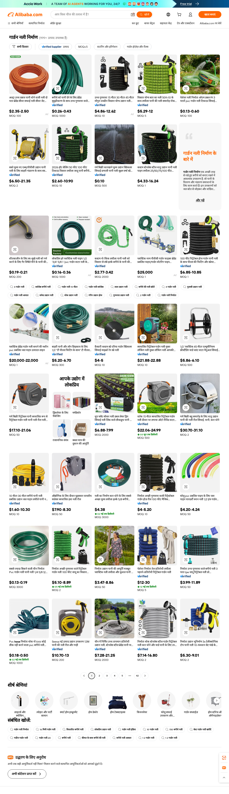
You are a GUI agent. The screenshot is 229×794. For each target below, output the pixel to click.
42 (137, 675)
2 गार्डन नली (143, 295)
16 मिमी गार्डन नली (45, 729)
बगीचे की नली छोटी (145, 286)
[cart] (180, 15)
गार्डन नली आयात (19, 295)
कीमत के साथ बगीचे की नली (91, 737)
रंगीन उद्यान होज (93, 295)
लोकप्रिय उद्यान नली (101, 729)
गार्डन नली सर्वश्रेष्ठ (94, 286)
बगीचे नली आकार (122, 737)
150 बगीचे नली (173, 729)
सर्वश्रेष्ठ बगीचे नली (41, 286)
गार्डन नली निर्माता (167, 295)
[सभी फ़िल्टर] (20, 46)
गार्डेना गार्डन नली (19, 737)
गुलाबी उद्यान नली (192, 286)
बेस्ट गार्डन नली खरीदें (200, 729)
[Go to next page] (145, 675)
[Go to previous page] (84, 675)
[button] (133, 14)
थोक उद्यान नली (68, 295)
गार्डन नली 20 (43, 737)
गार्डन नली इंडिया (127, 729)
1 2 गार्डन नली (146, 737)
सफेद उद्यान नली (44, 295)
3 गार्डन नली (17, 286)
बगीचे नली (64, 737)
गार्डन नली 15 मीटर (67, 286)
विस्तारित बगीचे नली (73, 729)
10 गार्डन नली (150, 729)
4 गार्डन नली (169, 286)
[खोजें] (144, 14)
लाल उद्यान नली (119, 286)
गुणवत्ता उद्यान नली (119, 295)
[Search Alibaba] (91, 14)
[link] (224, 758)
